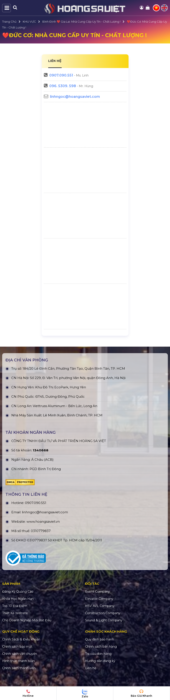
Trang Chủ (9, 21)
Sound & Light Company (103, 620)
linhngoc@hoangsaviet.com (75, 97)
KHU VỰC (29, 21)
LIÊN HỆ (55, 61)
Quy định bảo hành (99, 639)
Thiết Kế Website (15, 613)
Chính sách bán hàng (101, 646)
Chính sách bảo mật (17, 646)
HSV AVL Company (99, 606)
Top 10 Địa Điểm (14, 606)
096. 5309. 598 (62, 86)
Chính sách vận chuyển (19, 654)
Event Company (97, 592)
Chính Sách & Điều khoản (21, 639)
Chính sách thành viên (19, 668)
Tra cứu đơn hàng (98, 654)
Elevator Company (99, 599)
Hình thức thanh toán (18, 661)
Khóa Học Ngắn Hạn (18, 599)
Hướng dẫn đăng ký (100, 661)
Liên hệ (90, 668)
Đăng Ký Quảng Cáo (17, 592)
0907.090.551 (61, 75)
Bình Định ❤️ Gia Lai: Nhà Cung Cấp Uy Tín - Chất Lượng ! (81, 21)
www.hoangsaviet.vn (43, 521)
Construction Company (102, 613)
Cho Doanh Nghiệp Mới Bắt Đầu (26, 620)
